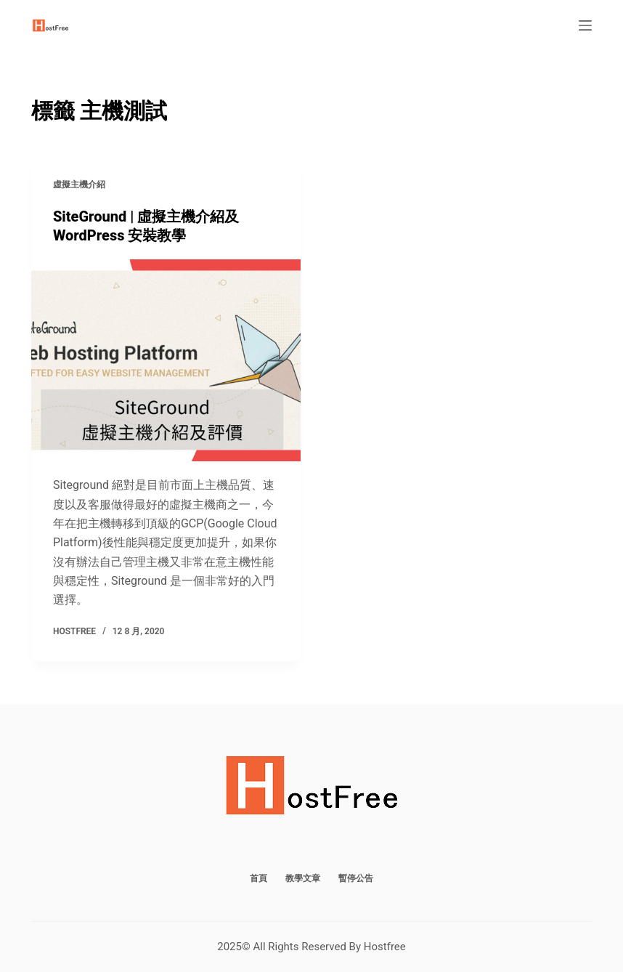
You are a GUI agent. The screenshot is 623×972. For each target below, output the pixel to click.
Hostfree (385, 946)
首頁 (258, 878)
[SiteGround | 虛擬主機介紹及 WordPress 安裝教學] (166, 360)
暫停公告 (355, 878)
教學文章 (302, 878)
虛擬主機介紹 (79, 184)
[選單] (585, 25)
